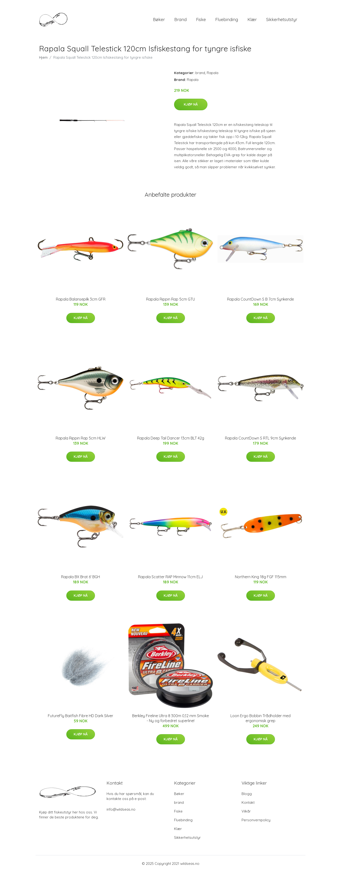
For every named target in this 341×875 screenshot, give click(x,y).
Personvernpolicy (256, 823)
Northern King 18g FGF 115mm (260, 580)
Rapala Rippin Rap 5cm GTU (170, 302)
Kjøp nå (191, 108)
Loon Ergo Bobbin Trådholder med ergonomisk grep (260, 721)
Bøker (159, 21)
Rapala (212, 76)
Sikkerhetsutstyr (281, 21)
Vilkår (246, 814)
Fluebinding (226, 21)
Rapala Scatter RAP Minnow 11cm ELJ (170, 580)
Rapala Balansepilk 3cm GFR (80, 302)
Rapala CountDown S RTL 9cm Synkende (260, 441)
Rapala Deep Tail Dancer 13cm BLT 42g (170, 441)
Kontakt (248, 806)
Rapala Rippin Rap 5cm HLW (80, 441)
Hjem (43, 60)
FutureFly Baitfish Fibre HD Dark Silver (80, 719)
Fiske (201, 21)
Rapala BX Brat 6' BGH (80, 580)
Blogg (247, 797)
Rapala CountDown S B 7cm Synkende (260, 302)
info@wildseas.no (121, 812)
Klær (252, 21)
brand (180, 21)
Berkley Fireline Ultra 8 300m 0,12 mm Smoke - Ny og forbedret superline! (170, 721)
